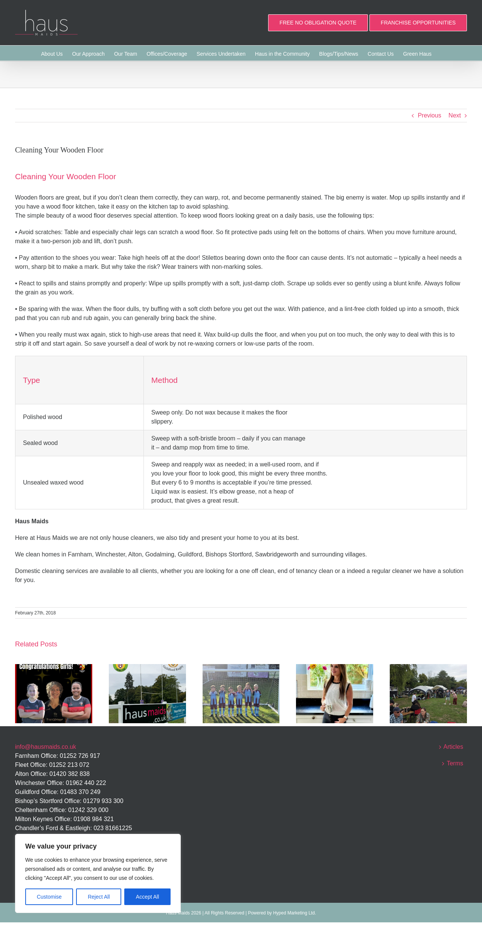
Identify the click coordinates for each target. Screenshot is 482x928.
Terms (455, 763)
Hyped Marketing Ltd (294, 913)
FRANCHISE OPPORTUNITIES (418, 23)
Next (454, 115)
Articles (453, 747)
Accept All (147, 897)
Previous (429, 115)
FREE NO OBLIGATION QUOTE (317, 23)
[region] (98, 873)
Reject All (99, 897)
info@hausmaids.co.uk (45, 747)
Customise (49, 897)
